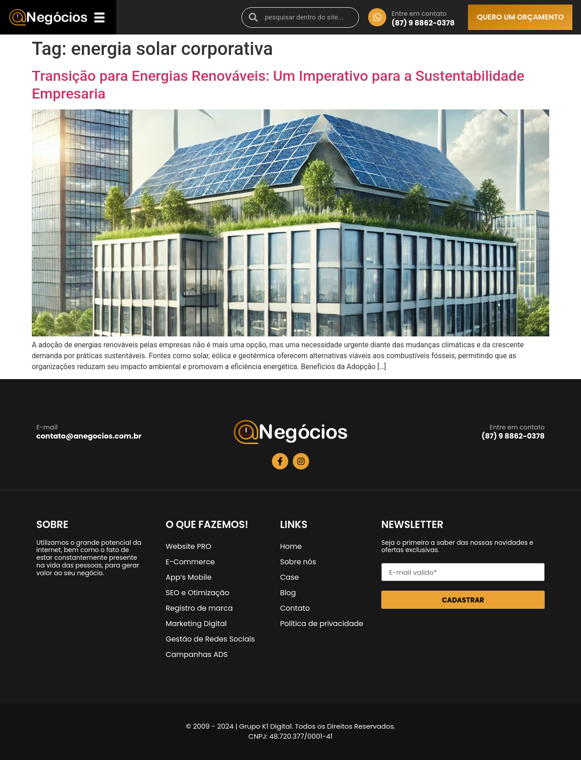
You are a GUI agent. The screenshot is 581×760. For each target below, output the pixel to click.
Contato (295, 608)
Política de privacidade (321, 623)
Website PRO (188, 546)
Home (291, 546)
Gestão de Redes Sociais (210, 639)
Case (289, 577)
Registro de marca (199, 608)
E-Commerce (190, 562)
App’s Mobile (189, 577)
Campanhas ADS (197, 654)
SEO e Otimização (197, 592)
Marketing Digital (196, 623)
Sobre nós (298, 562)
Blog (288, 592)
